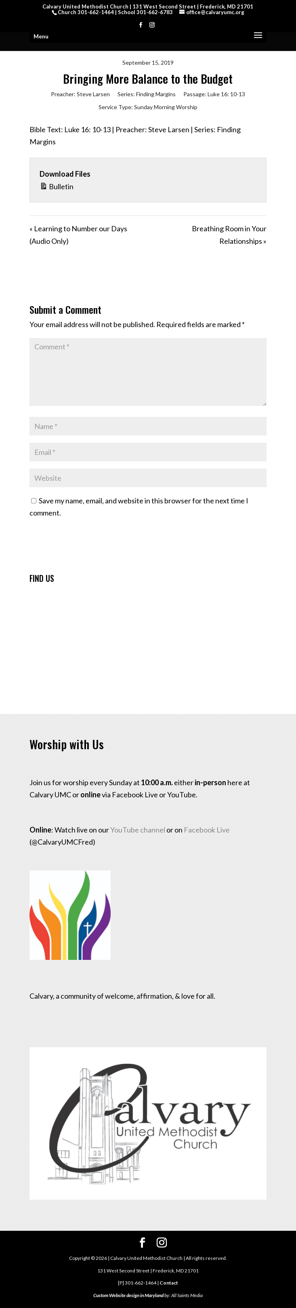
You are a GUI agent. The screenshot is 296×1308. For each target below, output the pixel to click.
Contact (169, 1283)
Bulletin (56, 185)
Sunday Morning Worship (165, 107)
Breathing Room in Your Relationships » (229, 234)
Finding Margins (156, 94)
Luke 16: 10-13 (226, 94)
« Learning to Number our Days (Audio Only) (78, 234)
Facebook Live (207, 829)
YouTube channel (137, 829)
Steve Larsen (93, 94)
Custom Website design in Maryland (128, 1295)
